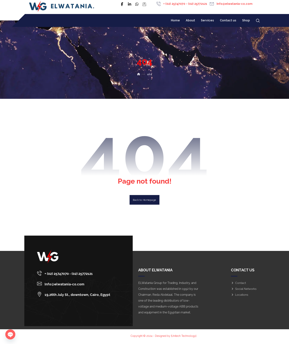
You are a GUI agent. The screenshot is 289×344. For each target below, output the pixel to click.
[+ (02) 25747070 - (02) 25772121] (76, 275)
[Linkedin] (129, 4)
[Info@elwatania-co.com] (76, 285)
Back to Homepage (145, 201)
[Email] (144, 4)
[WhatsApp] (137, 4)
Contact (238, 284)
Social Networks (243, 290)
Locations (239, 296)
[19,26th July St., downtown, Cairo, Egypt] (76, 296)
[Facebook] (122, 4)
